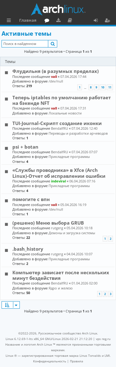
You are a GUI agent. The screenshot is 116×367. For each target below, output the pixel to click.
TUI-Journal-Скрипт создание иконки (57, 123)
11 (109, 87)
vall (54, 76)
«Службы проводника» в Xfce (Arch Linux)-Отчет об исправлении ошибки (58, 173)
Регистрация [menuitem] (108, 21)
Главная (28, 20)
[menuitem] (49, 361)
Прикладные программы (69, 156)
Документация (71, 21)
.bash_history (27, 249)
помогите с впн (31, 199)
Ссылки (10, 21)
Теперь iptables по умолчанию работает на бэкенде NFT (61, 100)
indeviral (58, 181)
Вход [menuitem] (98, 21)
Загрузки (59, 21)
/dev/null (56, 81)
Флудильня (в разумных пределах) (55, 71)
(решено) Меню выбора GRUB (48, 223)
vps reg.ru (103, 339)
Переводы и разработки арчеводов (78, 133)
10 (102, 87)
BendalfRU (59, 128)
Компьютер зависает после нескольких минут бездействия (60, 275)
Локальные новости (65, 113)
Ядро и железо (61, 288)
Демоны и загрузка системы (72, 232)
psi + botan (25, 147)
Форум (48, 21)
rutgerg (57, 228)
